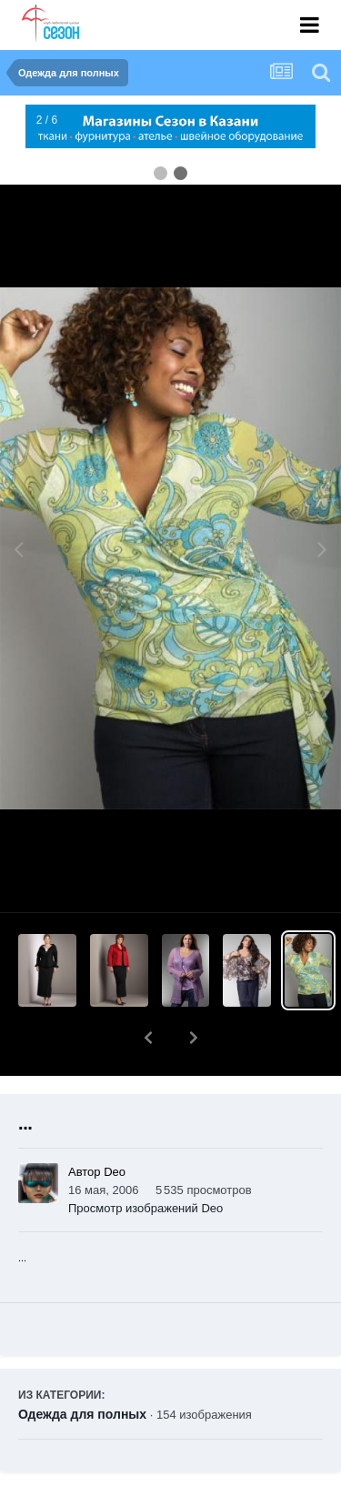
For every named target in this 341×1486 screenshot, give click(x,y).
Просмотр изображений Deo (145, 1161)
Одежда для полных (82, 1367)
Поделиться (85, 1473)
